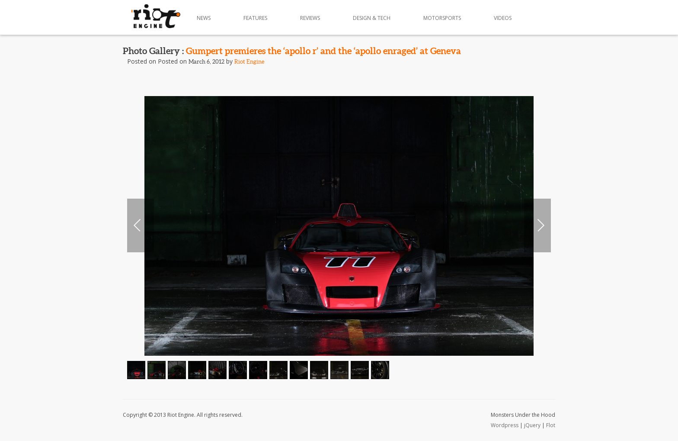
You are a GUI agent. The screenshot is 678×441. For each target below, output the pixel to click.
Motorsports (442, 18)
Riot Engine (249, 61)
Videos (503, 18)
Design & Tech (371, 18)
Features (255, 18)
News (204, 18)
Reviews (310, 18)
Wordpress (504, 425)
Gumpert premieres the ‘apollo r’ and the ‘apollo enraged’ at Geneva (323, 50)
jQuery (532, 425)
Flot (550, 425)
